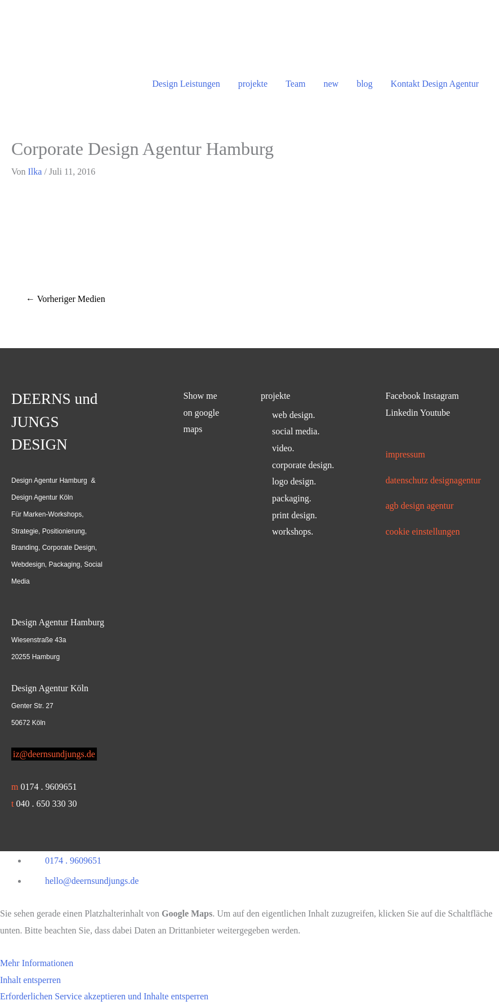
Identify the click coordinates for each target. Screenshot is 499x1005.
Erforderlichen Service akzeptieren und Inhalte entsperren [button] (104, 996)
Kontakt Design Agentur (435, 83)
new (330, 83)
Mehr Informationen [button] (36, 963)
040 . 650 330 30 (46, 803)
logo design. (294, 481)
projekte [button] (275, 396)
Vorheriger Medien (65, 299)
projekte (253, 83)
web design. (293, 415)
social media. (295, 431)
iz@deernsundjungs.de (54, 754)
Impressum (405, 454)
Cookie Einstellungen (423, 531)
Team (295, 83)
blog (364, 83)
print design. (294, 515)
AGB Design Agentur (420, 505)
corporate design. (303, 465)
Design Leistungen (186, 83)
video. (283, 448)
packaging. (291, 498)
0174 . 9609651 (48, 786)
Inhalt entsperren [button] (30, 980)
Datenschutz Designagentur (433, 480)
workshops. (292, 531)
